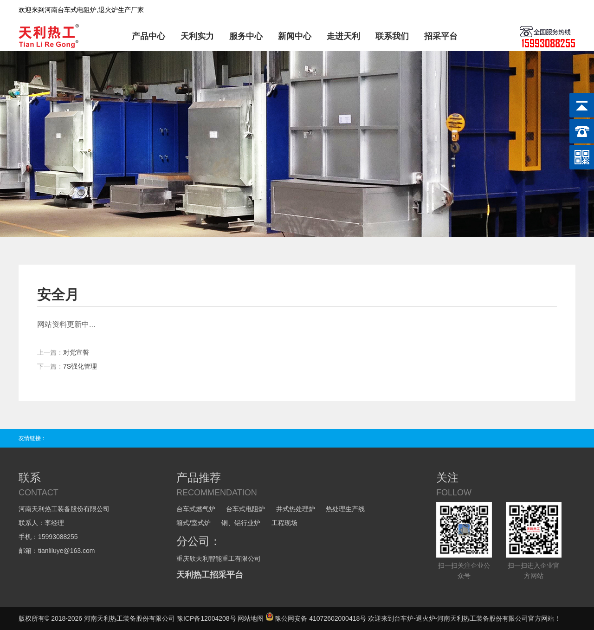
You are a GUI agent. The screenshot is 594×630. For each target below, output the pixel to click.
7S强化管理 (80, 366)
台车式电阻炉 (245, 509)
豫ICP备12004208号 (206, 618)
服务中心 (246, 36)
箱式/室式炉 (193, 522)
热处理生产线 (345, 509)
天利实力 (197, 36)
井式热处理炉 (295, 509)
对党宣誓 (76, 352)
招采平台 (441, 36)
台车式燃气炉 (195, 509)
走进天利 (343, 36)
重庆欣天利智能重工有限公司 (218, 558)
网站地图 (251, 618)
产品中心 (148, 36)
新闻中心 (294, 36)
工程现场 (284, 522)
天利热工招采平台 (209, 574)
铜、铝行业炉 (240, 522)
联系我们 (392, 36)
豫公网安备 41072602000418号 (315, 618)
